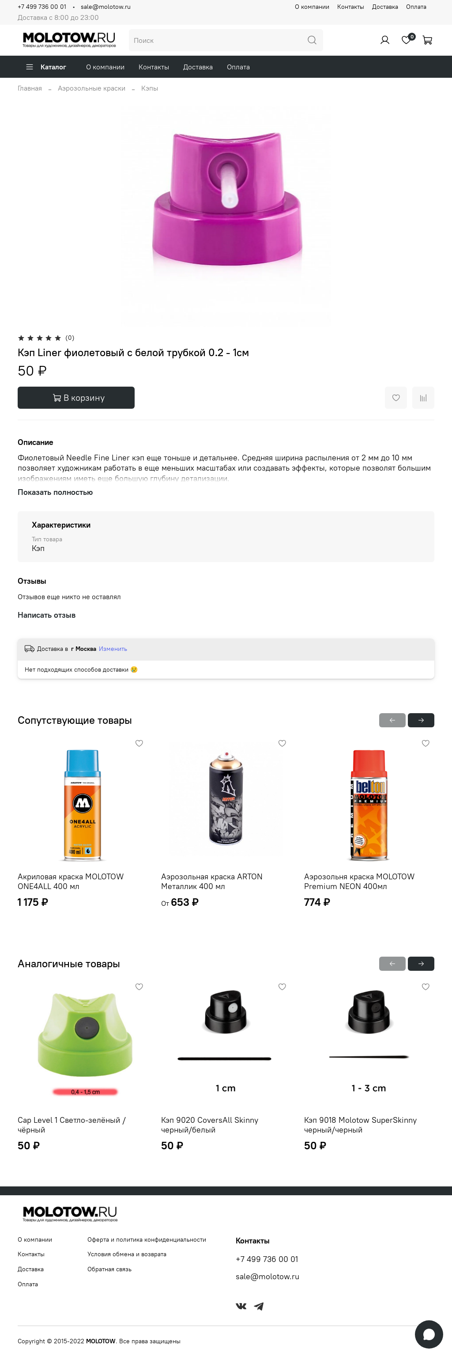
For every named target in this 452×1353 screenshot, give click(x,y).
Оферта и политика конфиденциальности (146, 1239)
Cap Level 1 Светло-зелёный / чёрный (72, 1124)
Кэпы (149, 88)
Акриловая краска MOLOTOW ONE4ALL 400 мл (71, 881)
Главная (30, 88)
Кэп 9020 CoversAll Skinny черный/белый (209, 1124)
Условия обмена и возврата (126, 1254)
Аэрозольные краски (91, 88)
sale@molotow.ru (106, 7)
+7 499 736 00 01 (42, 7)
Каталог (45, 66)
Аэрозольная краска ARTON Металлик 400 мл (212, 881)
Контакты (350, 7)
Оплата (416, 7)
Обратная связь (109, 1269)
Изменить (113, 649)
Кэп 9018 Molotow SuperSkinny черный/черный (360, 1124)
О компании (312, 7)
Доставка (385, 7)
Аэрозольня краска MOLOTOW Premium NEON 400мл (359, 881)
